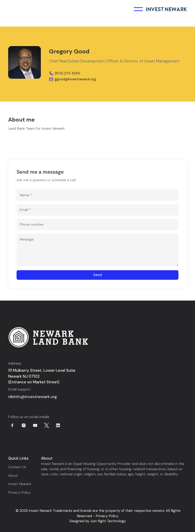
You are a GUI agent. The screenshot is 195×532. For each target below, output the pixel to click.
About (13, 475)
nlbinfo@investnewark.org (32, 396)
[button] (138, 9)
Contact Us (17, 467)
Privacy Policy (19, 492)
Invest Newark (19, 484)
